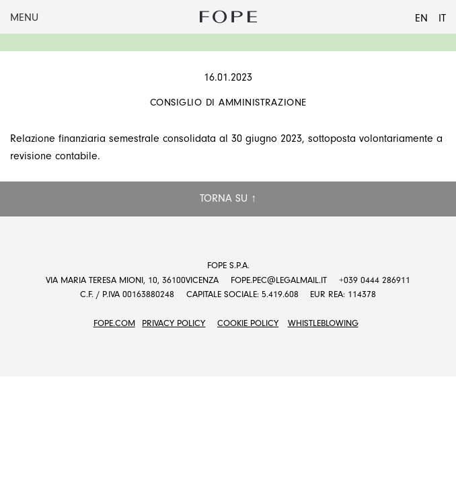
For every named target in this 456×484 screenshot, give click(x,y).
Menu (24, 17)
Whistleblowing (323, 323)
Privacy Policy (173, 323)
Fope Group (228, 16)
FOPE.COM (114, 323)
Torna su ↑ (228, 198)
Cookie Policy (247, 323)
